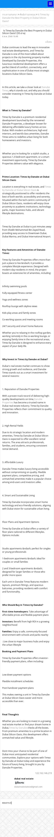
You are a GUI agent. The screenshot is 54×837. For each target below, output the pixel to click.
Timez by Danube (18, 727)
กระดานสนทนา (9, 14)
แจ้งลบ (48, 41)
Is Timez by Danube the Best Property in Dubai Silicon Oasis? (25, 18)
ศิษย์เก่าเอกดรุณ (27, 14)
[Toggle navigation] (50, 4)
